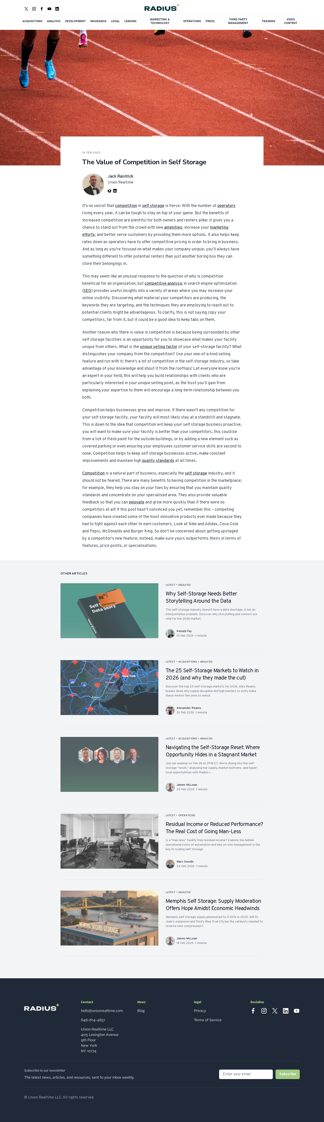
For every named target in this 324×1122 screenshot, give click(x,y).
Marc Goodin (185, 862)
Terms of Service (208, 1020)
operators (226, 206)
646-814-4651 (93, 1020)
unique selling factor (158, 347)
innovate (136, 502)
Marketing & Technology (160, 21)
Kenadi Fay (184, 631)
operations (186, 815)
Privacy (200, 1011)
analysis (184, 585)
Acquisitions (32, 21)
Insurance (98, 21)
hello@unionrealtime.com (102, 1011)
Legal (115, 21)
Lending (130, 21)
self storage (153, 206)
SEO (87, 291)
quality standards (158, 460)
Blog (141, 1011)
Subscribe (287, 1074)
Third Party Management (238, 21)
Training (268, 21)
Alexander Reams (189, 708)
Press (210, 21)
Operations (192, 21)
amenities (173, 227)
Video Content (290, 21)
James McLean (187, 785)
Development (75, 21)
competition (126, 206)
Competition (93, 473)
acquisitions (187, 662)
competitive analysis (164, 283)
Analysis (54, 21)
